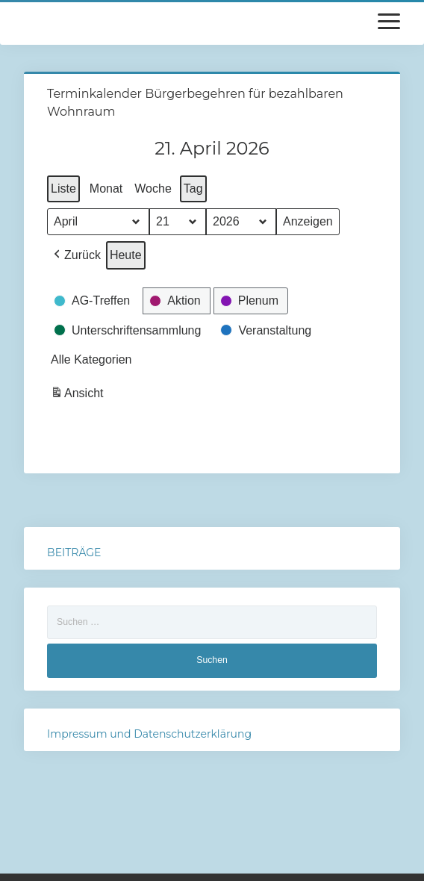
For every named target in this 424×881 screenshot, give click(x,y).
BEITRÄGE (74, 552)
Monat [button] (106, 188)
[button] (76, 255)
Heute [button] (126, 255)
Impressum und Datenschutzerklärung (149, 734)
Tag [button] (193, 188)
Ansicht (78, 395)
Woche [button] (153, 188)
